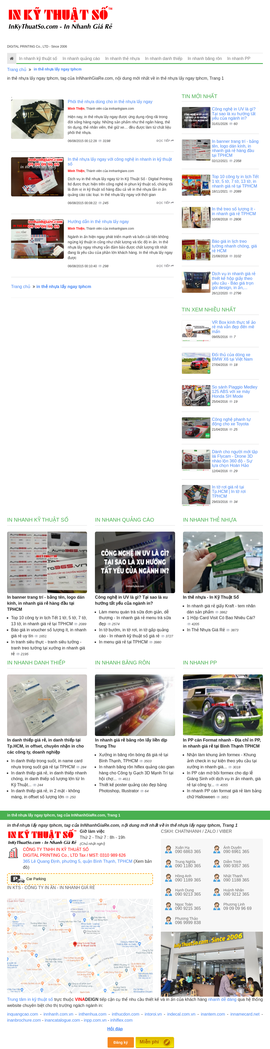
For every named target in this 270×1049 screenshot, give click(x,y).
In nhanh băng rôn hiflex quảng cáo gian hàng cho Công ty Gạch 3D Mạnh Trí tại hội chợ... (136, 773)
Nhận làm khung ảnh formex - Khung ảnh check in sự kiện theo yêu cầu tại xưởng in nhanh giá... (222, 761)
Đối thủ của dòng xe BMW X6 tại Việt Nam (232, 357)
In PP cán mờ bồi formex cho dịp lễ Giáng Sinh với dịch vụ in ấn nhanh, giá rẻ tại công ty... (224, 779)
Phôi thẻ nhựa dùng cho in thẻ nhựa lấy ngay (110, 101)
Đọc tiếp (165, 140)
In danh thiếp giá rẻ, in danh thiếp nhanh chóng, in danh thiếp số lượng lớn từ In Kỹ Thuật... (49, 779)
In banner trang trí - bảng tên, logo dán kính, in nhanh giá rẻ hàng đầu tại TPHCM (235, 148)
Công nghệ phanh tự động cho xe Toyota (231, 421)
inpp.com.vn (95, 1020)
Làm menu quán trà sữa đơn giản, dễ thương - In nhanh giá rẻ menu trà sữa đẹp (135, 618)
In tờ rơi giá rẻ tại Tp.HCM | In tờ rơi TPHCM (229, 491)
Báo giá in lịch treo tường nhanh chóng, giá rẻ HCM (234, 246)
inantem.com (213, 1014)
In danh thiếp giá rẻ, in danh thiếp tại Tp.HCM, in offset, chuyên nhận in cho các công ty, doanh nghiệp (45, 746)
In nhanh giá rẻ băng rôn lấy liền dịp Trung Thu (131, 743)
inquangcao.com (22, 1014)
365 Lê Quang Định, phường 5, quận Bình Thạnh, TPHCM (77, 861)
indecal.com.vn (181, 1014)
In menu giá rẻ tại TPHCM (124, 642)
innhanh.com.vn (58, 1014)
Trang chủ (16, 69)
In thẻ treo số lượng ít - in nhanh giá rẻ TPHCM (234, 211)
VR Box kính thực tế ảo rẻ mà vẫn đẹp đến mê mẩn (234, 327)
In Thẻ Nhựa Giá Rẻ (206, 630)
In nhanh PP (238, 58)
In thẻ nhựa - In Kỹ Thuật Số (211, 597)
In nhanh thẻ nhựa (122, 58)
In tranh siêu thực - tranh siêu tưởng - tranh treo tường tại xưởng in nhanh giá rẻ (48, 648)
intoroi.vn (153, 1014)
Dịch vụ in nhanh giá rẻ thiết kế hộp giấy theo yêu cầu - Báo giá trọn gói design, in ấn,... (233, 280)
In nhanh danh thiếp (163, 58)
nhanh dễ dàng (222, 999)
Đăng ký (120, 1042)
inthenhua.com (93, 1014)
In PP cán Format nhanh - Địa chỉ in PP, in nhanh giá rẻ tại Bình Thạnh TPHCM (222, 743)
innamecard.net (244, 1014)
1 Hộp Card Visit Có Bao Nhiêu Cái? (221, 618)
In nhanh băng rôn (205, 58)
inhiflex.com (121, 1020)
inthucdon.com (125, 1014)
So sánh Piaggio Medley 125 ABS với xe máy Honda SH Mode (235, 392)
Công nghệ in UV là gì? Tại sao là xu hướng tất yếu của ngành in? (234, 113)
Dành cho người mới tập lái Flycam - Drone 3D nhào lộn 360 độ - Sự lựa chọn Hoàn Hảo (235, 459)
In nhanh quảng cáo (81, 58)
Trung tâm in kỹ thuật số (30, 999)
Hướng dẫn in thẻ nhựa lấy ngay (98, 221)
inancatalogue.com (62, 1020)
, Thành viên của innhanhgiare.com (101, 108)
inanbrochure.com (24, 1020)
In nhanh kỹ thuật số (38, 58)
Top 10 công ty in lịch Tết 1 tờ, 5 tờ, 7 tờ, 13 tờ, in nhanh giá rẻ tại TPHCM (235, 181)
